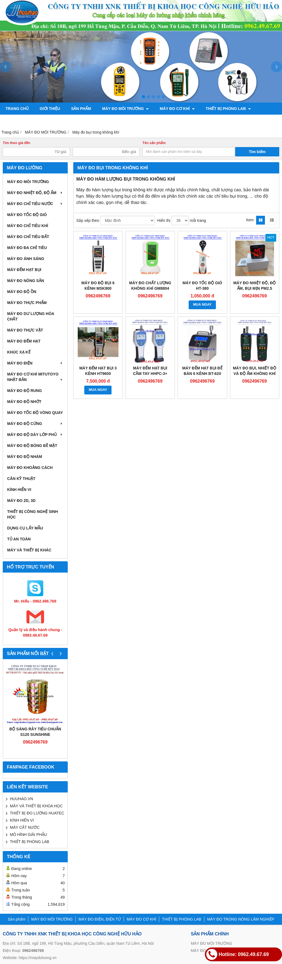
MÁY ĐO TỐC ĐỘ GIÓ (27, 214)
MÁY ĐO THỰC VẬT (25, 330)
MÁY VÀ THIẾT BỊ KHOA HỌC (36, 806)
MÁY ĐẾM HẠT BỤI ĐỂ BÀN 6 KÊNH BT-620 (202, 371)
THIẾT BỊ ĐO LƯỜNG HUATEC (37, 813)
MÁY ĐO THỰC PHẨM (27, 302)
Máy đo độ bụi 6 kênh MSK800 (98, 286)
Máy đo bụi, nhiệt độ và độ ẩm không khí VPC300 (254, 373)
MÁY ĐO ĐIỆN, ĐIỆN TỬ (99, 919)
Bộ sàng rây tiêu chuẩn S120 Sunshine (35, 732)
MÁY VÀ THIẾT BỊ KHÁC (29, 550)
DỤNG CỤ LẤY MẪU (25, 528)
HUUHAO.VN (21, 799)
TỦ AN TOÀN (19, 539)
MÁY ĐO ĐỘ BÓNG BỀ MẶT (32, 445)
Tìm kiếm (257, 152)
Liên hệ (163, 120)
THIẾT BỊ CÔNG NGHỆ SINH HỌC (32, 514)
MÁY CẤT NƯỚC (25, 827)
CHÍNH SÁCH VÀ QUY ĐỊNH (117, 120)
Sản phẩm (81, 108)
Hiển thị (164, 220)
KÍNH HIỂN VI (19, 489)
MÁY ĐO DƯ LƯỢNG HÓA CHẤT (30, 316)
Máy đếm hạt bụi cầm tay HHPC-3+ (150, 371)
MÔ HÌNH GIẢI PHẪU (28, 834)
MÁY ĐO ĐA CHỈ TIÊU (27, 247)
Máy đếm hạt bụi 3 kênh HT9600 (98, 371)
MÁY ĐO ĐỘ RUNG (24, 390)
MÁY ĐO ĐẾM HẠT (23, 341)
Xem (250, 220)
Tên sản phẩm (154, 143)
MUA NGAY (202, 304)
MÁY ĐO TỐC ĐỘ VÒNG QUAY (35, 412)
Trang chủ (17, 108)
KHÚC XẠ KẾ (19, 352)
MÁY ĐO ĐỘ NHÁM (24, 456)
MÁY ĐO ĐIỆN (35, 363)
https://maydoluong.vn (37, 957)
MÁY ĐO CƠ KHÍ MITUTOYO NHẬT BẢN (35, 377)
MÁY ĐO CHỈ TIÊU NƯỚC (35, 203)
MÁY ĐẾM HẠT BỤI (24, 269)
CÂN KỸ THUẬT (21, 478)
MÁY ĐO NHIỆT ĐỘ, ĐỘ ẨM (35, 192)
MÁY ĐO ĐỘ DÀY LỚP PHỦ (35, 434)
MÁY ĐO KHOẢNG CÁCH (30, 467)
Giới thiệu (50, 108)
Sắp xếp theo (87, 220)
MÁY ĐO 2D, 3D (21, 500)
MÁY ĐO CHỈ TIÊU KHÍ (27, 225)
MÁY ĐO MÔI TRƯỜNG (125, 108)
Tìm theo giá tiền (16, 143)
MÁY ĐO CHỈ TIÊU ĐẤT (28, 236)
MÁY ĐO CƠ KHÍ (177, 108)
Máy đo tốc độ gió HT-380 (202, 286)
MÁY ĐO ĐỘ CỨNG (35, 423)
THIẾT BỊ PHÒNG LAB (228, 108)
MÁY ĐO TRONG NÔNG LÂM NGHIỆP (42, 120)
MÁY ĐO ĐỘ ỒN (21, 291)
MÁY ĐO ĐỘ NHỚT (24, 401)
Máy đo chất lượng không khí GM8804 (150, 286)
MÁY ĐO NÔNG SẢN (25, 280)
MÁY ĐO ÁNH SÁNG (25, 258)
